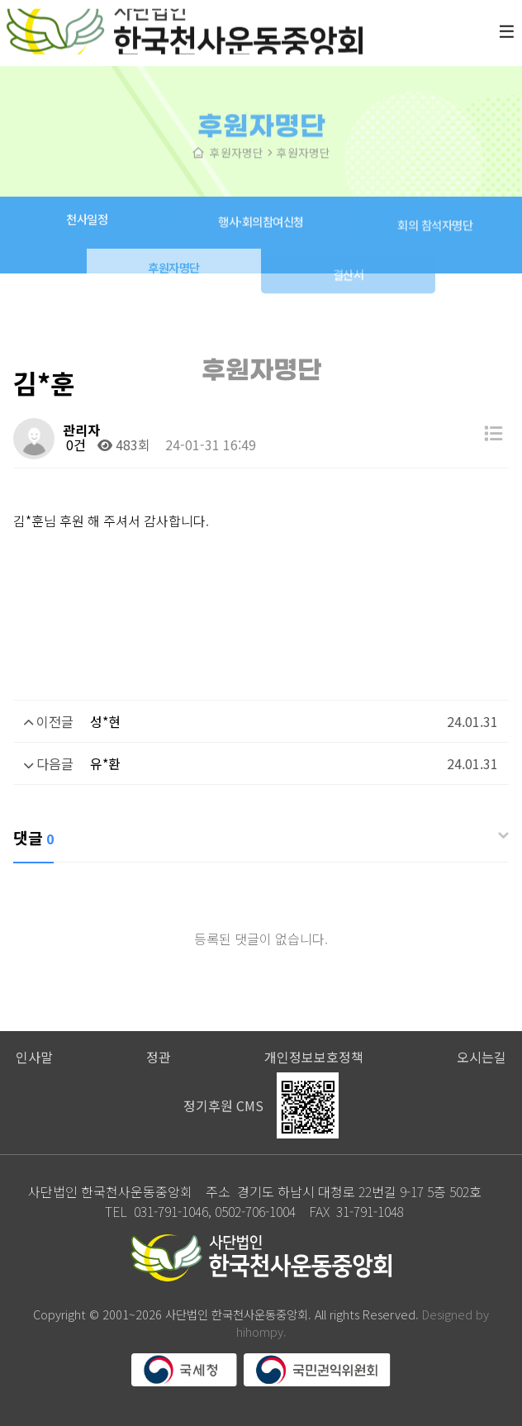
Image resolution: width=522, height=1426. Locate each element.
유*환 (105, 763)
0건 (74, 444)
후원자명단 (174, 279)
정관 (158, 1057)
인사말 (34, 1057)
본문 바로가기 (0, 0)
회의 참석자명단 (434, 233)
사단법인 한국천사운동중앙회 (185, 26)
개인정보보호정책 (313, 1057)
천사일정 (86, 222)
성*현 (105, 721)
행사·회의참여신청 (261, 227)
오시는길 (481, 1057)
